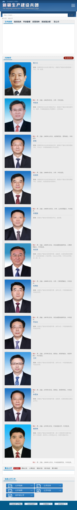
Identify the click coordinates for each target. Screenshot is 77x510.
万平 (34, 358)
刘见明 (35, 175)
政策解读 (17, 468)
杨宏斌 (35, 429)
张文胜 (35, 249)
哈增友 (35, 286)
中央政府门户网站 (12, 1)
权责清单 (36, 22)
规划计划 (39, 468)
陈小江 (35, 63)
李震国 (35, 213)
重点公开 (8, 468)
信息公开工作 (10, 479)
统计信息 (47, 468)
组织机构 (17, 22)
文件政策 (8, 22)
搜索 (71, 15)
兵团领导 (8, 58)
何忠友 (35, 103)
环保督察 (26, 22)
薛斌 (34, 141)
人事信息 (32, 468)
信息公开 (10, 18)
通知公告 (24, 468)
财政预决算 (46, 22)
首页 (5, 18)
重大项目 (55, 468)
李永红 (35, 322)
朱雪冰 (35, 394)
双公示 (56, 22)
